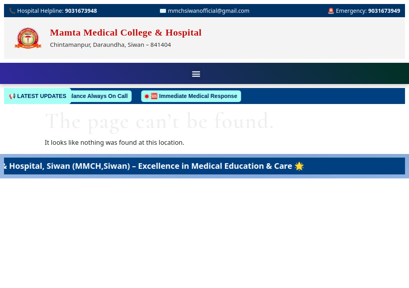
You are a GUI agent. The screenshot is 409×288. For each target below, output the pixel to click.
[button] (196, 73)
